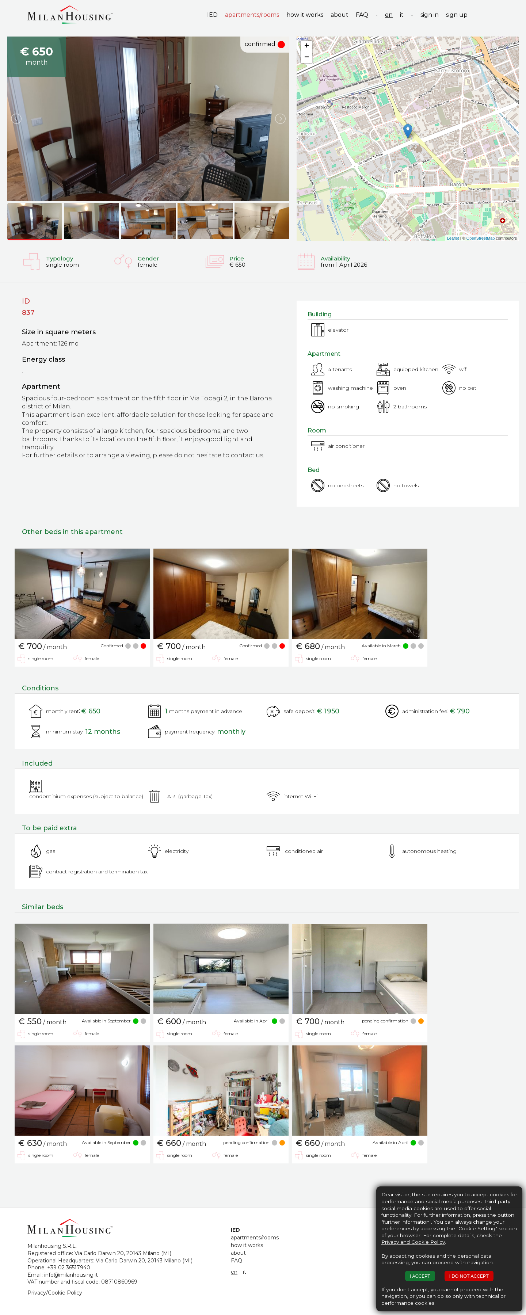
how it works (304, 14)
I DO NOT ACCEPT (469, 1276)
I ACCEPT (420, 1276)
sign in (429, 14)
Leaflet (453, 238)
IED (212, 14)
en (389, 14)
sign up (457, 14)
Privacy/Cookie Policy (54, 1292)
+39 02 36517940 (68, 1267)
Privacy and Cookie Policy (413, 1242)
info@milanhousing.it (71, 1275)
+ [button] (306, 46)
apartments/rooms (252, 14)
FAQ (362, 14)
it (402, 14)
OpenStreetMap (480, 238)
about (339, 14)
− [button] (306, 57)
